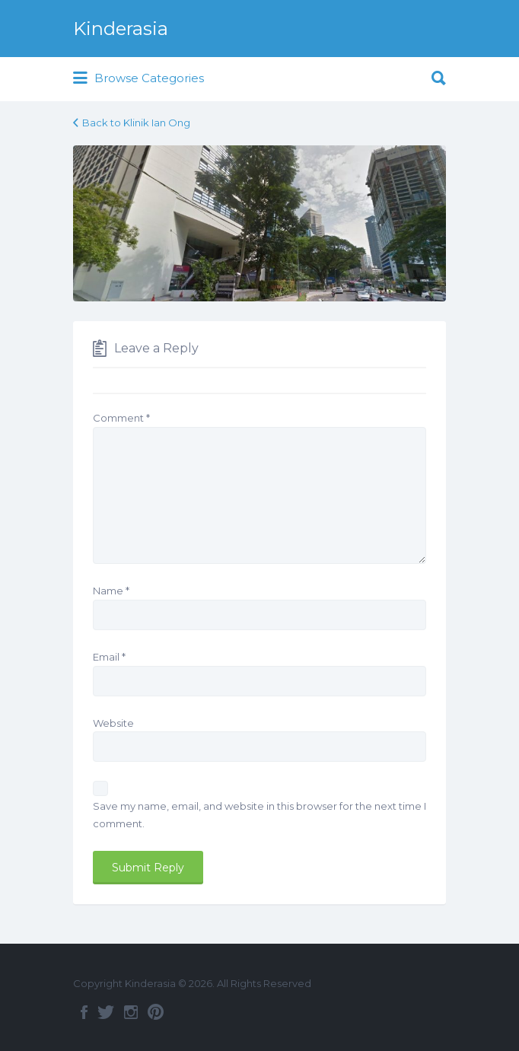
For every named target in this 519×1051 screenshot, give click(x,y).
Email (109, 657)
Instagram (131, 1012)
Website (113, 723)
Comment (121, 418)
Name (111, 590)
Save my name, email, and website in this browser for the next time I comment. (259, 815)
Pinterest (156, 1012)
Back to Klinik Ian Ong (136, 122)
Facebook (84, 1012)
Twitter (105, 1012)
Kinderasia (120, 29)
